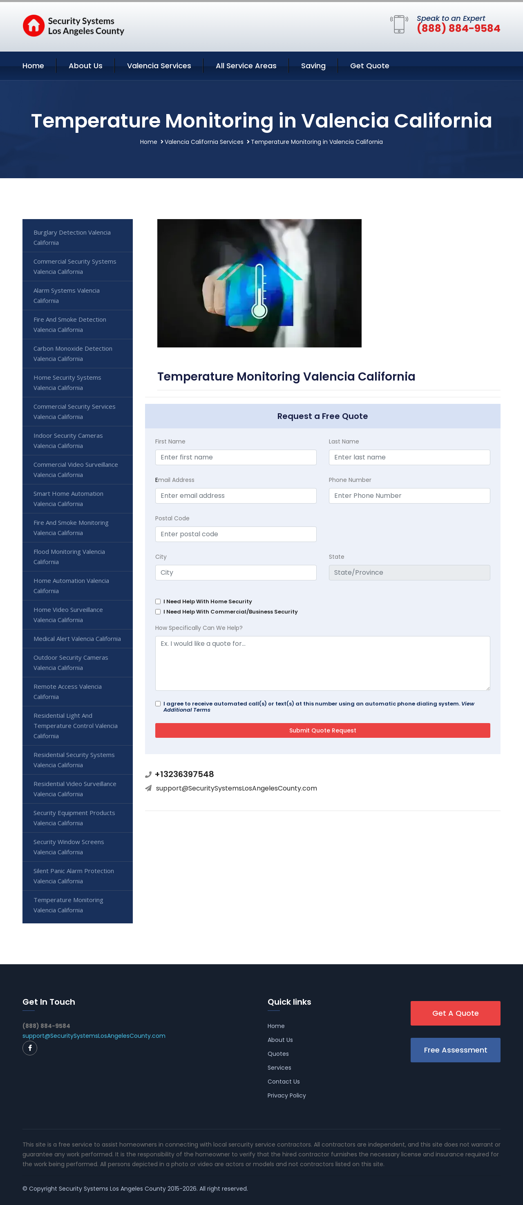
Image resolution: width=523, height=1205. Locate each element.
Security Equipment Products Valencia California (74, 818)
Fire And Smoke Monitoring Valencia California (71, 527)
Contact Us (284, 1081)
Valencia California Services (204, 142)
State (336, 557)
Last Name (344, 441)
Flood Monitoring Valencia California (69, 556)
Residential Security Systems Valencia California (74, 759)
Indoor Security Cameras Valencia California (68, 440)
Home (33, 65)
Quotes (278, 1054)
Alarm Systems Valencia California (67, 295)
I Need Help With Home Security (207, 601)
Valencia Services (159, 65)
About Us (86, 65)
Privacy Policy (287, 1095)
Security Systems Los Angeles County (112, 1189)
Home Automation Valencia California (71, 585)
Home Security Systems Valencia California (67, 382)
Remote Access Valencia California (68, 691)
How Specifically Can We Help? (199, 628)
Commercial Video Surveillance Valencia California (76, 469)
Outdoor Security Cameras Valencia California (71, 662)
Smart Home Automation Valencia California (68, 498)
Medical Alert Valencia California (77, 638)
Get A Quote (455, 1013)
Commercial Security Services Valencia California (75, 411)
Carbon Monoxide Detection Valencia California (73, 353)
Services (279, 1068)
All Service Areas (246, 65)
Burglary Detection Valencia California (72, 237)
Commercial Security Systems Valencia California (75, 266)
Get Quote (369, 65)
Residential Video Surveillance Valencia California (75, 788)
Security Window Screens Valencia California (69, 847)
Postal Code (172, 518)
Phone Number (350, 480)
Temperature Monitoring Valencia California (68, 905)
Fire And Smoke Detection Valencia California (70, 324)
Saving (313, 65)
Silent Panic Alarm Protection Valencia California (74, 876)
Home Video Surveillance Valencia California (68, 614)
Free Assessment (455, 1050)
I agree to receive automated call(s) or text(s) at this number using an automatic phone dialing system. (318, 707)
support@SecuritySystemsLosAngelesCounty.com (236, 788)
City (161, 557)
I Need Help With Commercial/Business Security (230, 612)
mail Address (174, 480)
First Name (170, 441)
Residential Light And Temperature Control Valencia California (76, 725)
